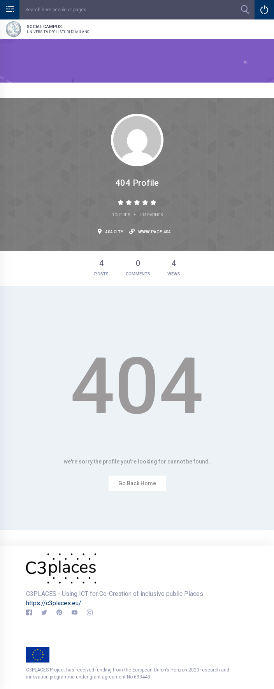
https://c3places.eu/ (53, 603)
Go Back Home (137, 483)
